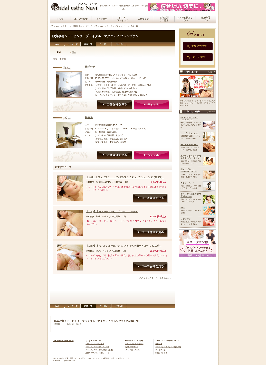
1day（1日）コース (132, 350)
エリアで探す (81, 19)
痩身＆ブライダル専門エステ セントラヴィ (190, 157)
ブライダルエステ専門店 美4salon (190, 195)
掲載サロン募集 (161, 353)
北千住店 (90, 66)
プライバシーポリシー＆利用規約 (168, 347)
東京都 (57, 324)
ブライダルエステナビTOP (63, 341)
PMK (182, 208)
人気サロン (143, 19)
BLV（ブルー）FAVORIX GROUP (188, 170)
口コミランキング (122, 19)
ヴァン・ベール (187, 183)
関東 (74, 52)
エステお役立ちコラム (185, 19)
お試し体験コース (131, 347)
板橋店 (89, 117)
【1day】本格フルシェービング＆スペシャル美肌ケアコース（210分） (124, 245)
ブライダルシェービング (134, 344)
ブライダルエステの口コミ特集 (97, 347)
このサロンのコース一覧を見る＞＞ (155, 278)
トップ (60, 19)
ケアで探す (101, 19)
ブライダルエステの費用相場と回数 (99, 350)
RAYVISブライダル (189, 144)
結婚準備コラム (205, 19)
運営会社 (158, 344)
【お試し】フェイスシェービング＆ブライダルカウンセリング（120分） (125, 177)
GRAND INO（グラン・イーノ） (189, 118)
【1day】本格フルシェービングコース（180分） (112, 211)
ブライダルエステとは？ (95, 344)
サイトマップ (160, 350)
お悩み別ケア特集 (164, 19)
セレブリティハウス (189, 133)
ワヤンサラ (185, 219)
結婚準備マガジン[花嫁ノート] (97, 353)
